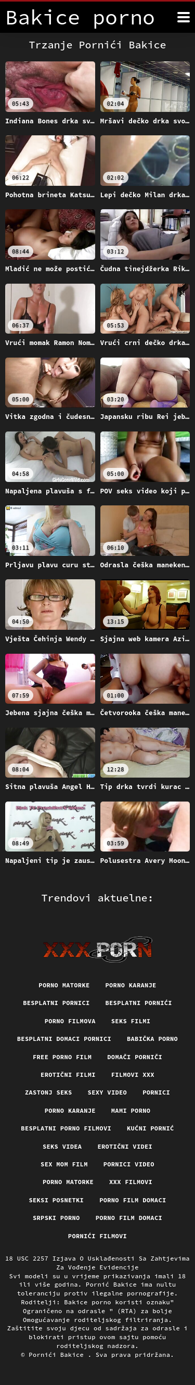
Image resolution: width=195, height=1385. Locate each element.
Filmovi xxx (132, 1074)
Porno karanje (131, 985)
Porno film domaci (132, 1200)
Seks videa (62, 1146)
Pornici (156, 1092)
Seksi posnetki (56, 1200)
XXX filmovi (130, 1182)
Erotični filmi (68, 1074)
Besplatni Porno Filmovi (66, 1128)
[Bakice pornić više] (183, 17)
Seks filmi (131, 1021)
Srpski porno (56, 1218)
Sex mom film (64, 1164)
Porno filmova (70, 1021)
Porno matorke (63, 985)
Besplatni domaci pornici (64, 1039)
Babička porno (152, 1039)
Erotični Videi (124, 1146)
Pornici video (128, 1164)
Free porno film (62, 1057)
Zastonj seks (48, 1092)
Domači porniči (134, 1057)
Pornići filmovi (97, 1236)
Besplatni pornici (56, 1003)
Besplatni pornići (139, 1003)
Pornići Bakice (58, 1354)
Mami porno (131, 1110)
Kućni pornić (150, 1128)
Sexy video (107, 1092)
